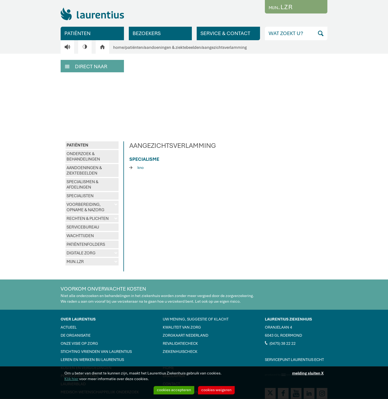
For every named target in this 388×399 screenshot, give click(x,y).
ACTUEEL (69, 327)
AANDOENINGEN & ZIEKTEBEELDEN (84, 170)
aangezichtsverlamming (224, 47)
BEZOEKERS (147, 33)
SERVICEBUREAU (83, 227)
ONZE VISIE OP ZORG (79, 343)
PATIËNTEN (77, 33)
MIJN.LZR (92, 261)
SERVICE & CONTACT (225, 33)
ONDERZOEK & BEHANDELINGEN (83, 156)
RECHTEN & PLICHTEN (92, 218)
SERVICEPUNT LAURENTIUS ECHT (294, 359)
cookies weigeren (216, 389)
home (118, 47)
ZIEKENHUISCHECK (180, 351)
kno (136, 167)
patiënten (134, 47)
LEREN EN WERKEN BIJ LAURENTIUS (92, 359)
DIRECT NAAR (86, 66)
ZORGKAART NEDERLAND (185, 335)
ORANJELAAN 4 (278, 327)
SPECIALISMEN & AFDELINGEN (82, 184)
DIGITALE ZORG (92, 253)
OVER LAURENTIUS (78, 319)
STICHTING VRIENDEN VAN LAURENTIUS (96, 351)
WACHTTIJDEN (80, 235)
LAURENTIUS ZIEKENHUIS (288, 319)
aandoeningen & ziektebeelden (172, 47)
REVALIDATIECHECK (180, 343)
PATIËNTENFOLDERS (86, 244)
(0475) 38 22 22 (280, 343)
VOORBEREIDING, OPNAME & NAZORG (92, 207)
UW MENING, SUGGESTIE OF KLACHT (195, 319)
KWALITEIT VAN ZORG (182, 327)
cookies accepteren (174, 389)
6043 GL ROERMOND (283, 335)
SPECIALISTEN (80, 196)
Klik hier (71, 378)
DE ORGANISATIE (76, 335)
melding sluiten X (308, 373)
